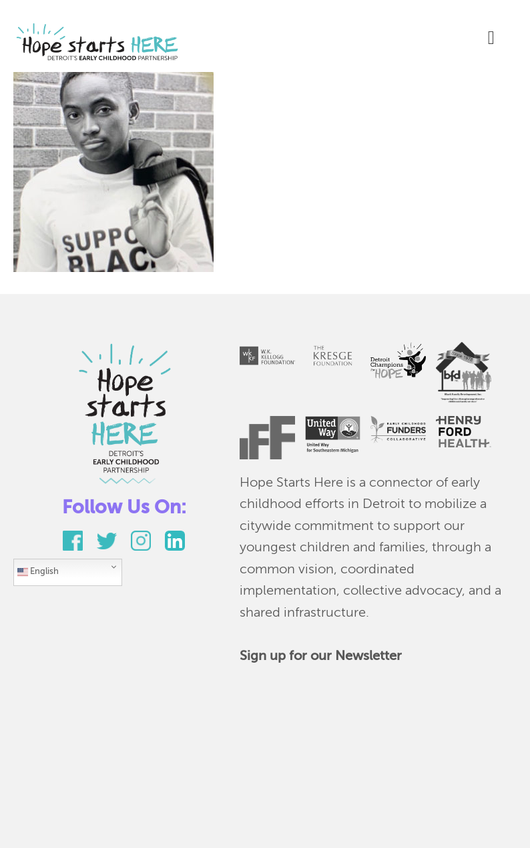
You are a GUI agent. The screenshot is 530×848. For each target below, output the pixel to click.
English (38, 572)
